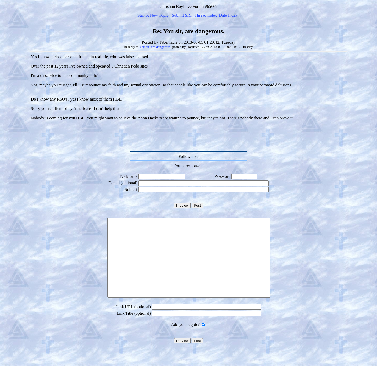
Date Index (228, 15)
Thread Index (206, 15)
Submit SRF (182, 15)
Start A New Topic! (153, 15)
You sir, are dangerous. (155, 47)
